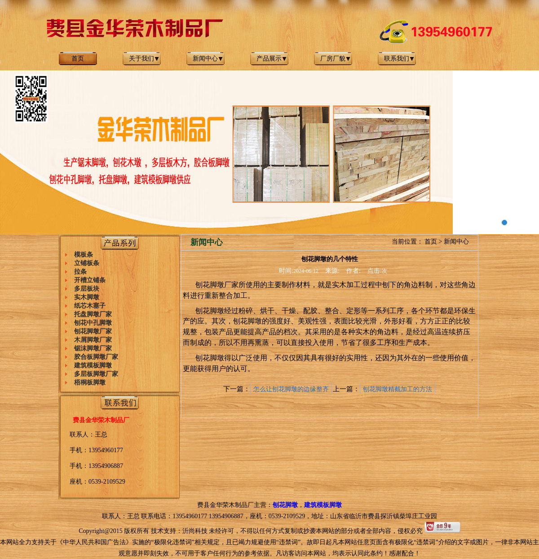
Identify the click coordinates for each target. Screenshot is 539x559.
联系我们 (396, 58)
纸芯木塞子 (90, 305)
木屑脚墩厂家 (93, 339)
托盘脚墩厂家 (93, 314)
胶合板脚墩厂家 (96, 357)
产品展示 (269, 58)
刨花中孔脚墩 (93, 322)
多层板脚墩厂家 (96, 374)
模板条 (83, 254)
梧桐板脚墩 (90, 382)
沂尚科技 (195, 531)
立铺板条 (86, 263)
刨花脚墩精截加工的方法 (397, 389)
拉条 (80, 271)
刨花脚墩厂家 (93, 331)
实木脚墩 (86, 297)
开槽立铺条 (90, 280)
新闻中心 (205, 58)
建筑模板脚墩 (93, 365)
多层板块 (86, 288)
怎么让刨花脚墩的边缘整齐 (291, 389)
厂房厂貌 (332, 58)
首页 (77, 58)
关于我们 (141, 58)
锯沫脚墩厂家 (93, 348)
